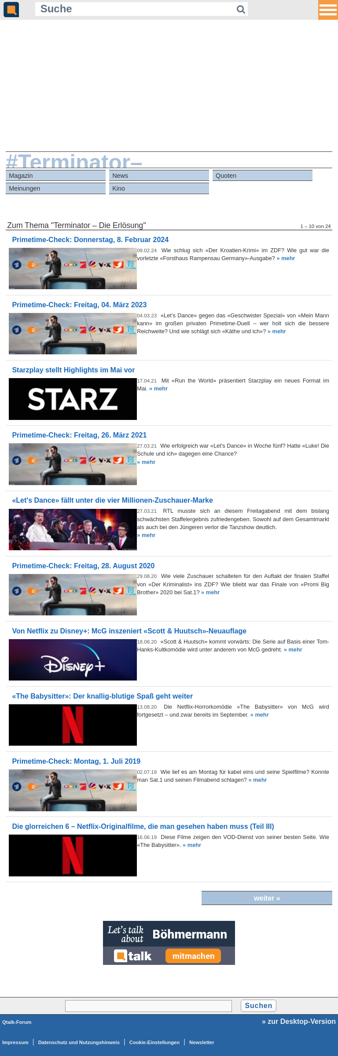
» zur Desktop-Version (299, 1021)
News (120, 175)
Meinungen (24, 188)
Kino (118, 188)
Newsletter (201, 1042)
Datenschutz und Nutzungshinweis (79, 1042)
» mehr (285, 258)
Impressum (15, 1042)
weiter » (267, 898)
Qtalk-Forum (17, 1022)
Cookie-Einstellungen (154, 1042)
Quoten (226, 175)
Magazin (21, 175)
